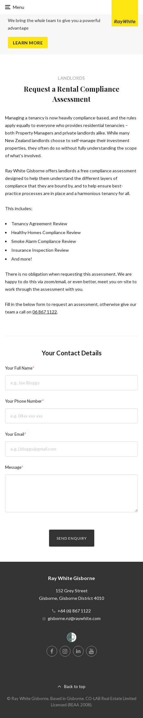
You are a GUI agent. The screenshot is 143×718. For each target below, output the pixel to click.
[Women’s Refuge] (72, 638)
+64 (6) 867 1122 (74, 610)
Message (13, 467)
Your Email (14, 434)
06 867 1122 (44, 311)
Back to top (74, 686)
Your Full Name (18, 367)
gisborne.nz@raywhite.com (74, 618)
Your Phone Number (23, 401)
